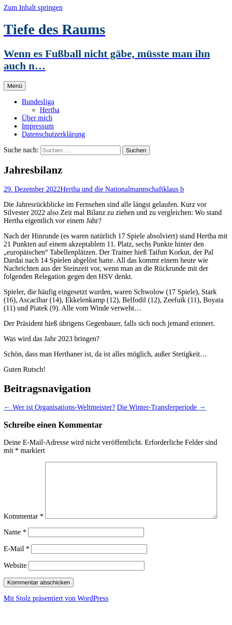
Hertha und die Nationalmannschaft (111, 189)
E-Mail (16, 567)
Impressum (38, 126)
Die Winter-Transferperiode (161, 407)
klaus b (173, 189)
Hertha (50, 110)
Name (15, 551)
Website (15, 584)
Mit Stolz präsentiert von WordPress (56, 617)
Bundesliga (38, 101)
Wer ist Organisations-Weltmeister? (59, 407)
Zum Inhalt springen (33, 7)
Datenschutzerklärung (53, 134)
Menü (14, 85)
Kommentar (23, 466)
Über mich (37, 118)
